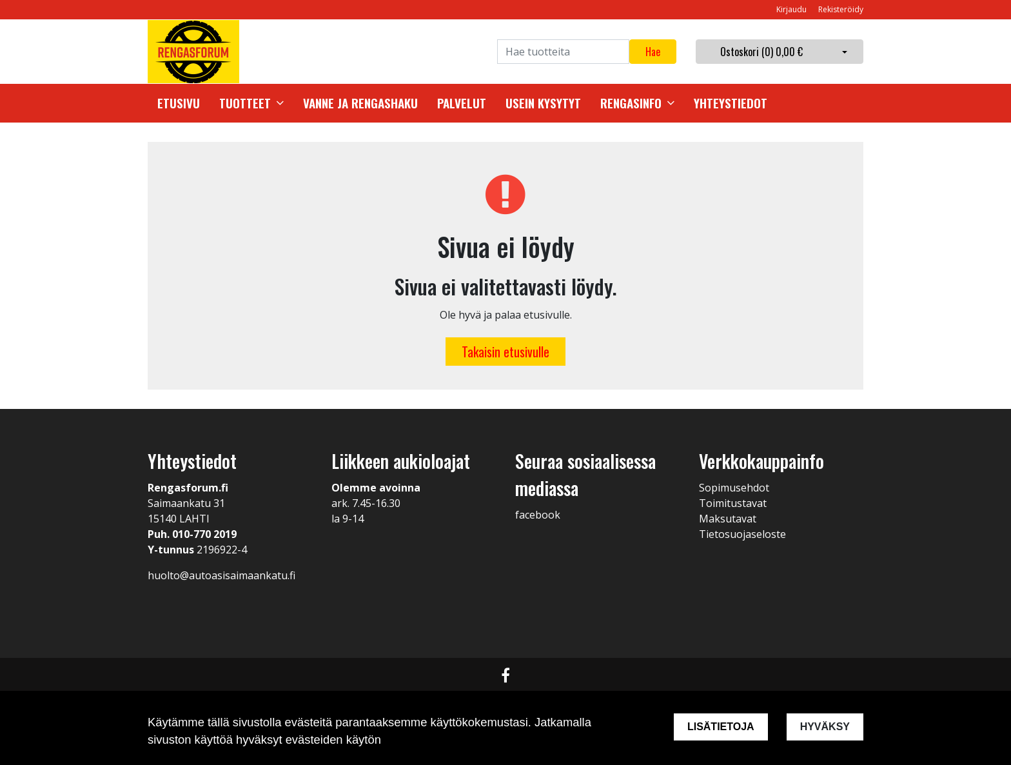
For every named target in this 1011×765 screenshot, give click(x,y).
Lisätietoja (720, 726)
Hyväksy (825, 726)
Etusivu (178, 103)
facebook (537, 515)
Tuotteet (245, 103)
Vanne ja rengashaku (360, 103)
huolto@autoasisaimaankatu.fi (221, 575)
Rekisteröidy (840, 9)
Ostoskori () (761, 51)
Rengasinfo (631, 103)
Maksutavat (727, 519)
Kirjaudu (792, 9)
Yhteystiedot (730, 103)
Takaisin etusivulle (505, 351)
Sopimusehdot (734, 488)
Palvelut (461, 103)
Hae (652, 51)
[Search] (563, 51)
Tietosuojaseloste (742, 534)
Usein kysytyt (543, 103)
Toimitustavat (733, 503)
